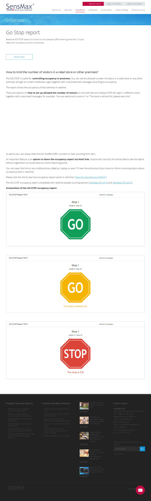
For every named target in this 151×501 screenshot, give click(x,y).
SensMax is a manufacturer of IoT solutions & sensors (118, 23)
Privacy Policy (119, 453)
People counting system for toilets (57, 436)
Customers (106, 9)
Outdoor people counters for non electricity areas (56, 415)
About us (56, 9)
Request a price (95, 4)
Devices (68, 9)
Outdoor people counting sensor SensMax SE (20, 425)
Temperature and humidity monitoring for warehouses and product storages (55, 431)
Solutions (80, 9)
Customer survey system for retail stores (56, 425)
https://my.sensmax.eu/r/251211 (91, 177)
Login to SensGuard (134, 4)
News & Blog (121, 9)
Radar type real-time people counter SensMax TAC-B (18, 410)
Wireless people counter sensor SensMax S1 (20, 420)
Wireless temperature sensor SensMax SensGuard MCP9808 (20, 430)
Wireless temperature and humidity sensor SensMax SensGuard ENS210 (21, 436)
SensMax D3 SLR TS (122, 182)
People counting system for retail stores (56, 410)
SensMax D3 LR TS (98, 182)
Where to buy (138, 9)
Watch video (20, 57)
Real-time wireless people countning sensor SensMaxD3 (19, 415)
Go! (142, 449)
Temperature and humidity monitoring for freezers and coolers (57, 420)
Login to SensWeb (114, 4)
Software (93, 9)
